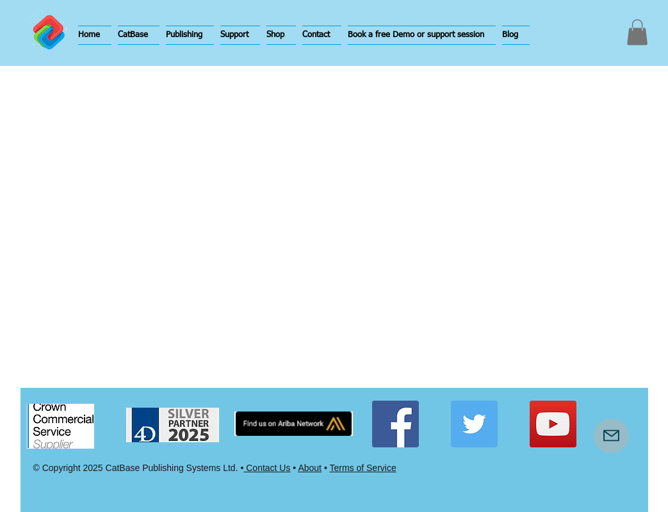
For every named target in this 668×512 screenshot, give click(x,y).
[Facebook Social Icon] (395, 424)
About (310, 468)
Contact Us (266, 468)
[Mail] (611, 436)
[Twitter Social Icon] (474, 424)
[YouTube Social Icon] (553, 424)
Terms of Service (362, 468)
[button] (139, 35)
